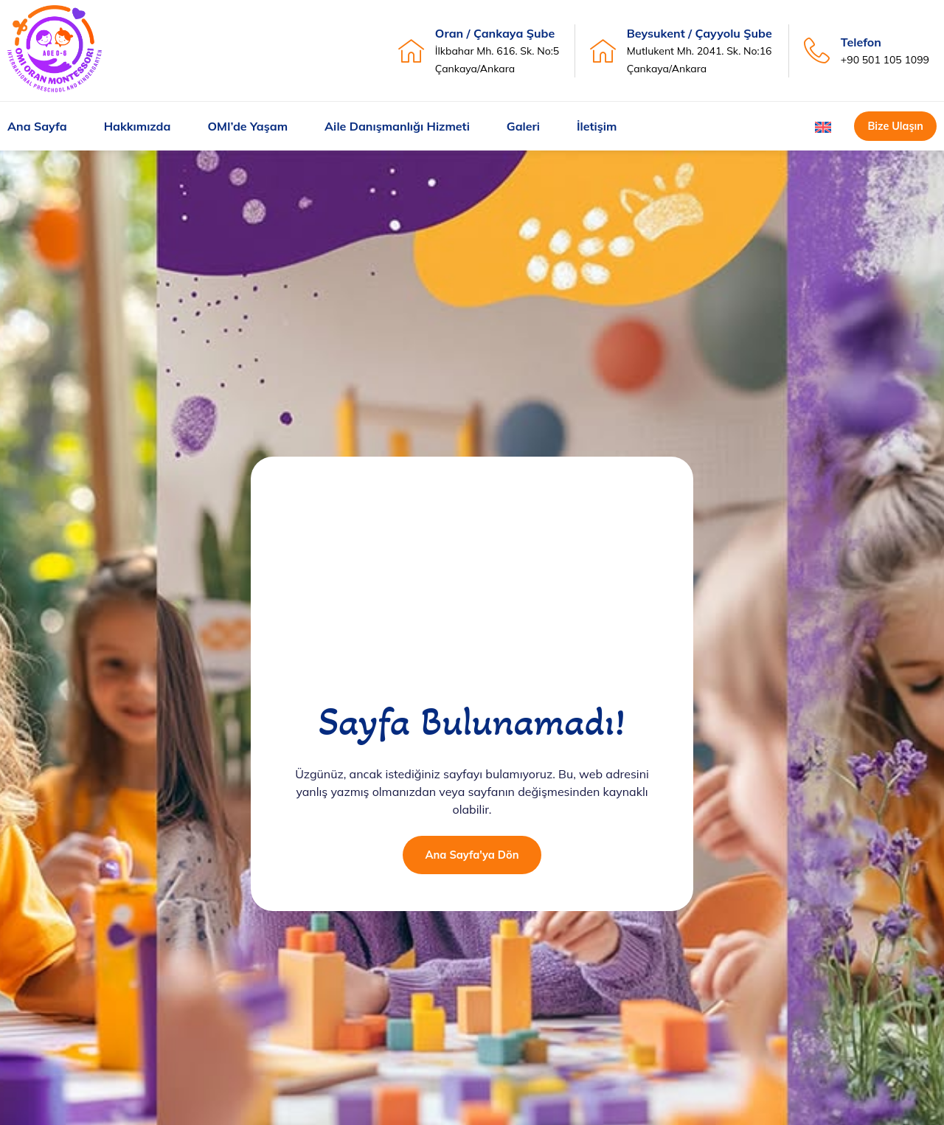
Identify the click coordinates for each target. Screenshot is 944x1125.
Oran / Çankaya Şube (495, 33)
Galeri (523, 127)
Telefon (861, 42)
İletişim (597, 127)
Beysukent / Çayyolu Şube (699, 33)
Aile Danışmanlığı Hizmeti (397, 127)
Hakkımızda (137, 127)
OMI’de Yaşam (247, 127)
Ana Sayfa (37, 127)
